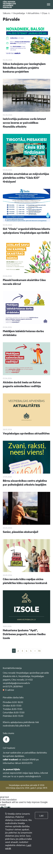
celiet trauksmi (10, 759)
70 (39, 650)
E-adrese (8, 689)
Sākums (6, 13)
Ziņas (44, 13)
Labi (41, 815)
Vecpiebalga (19, 13)
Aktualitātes (33, 13)
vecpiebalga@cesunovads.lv (16, 682)
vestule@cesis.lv (33, 776)
